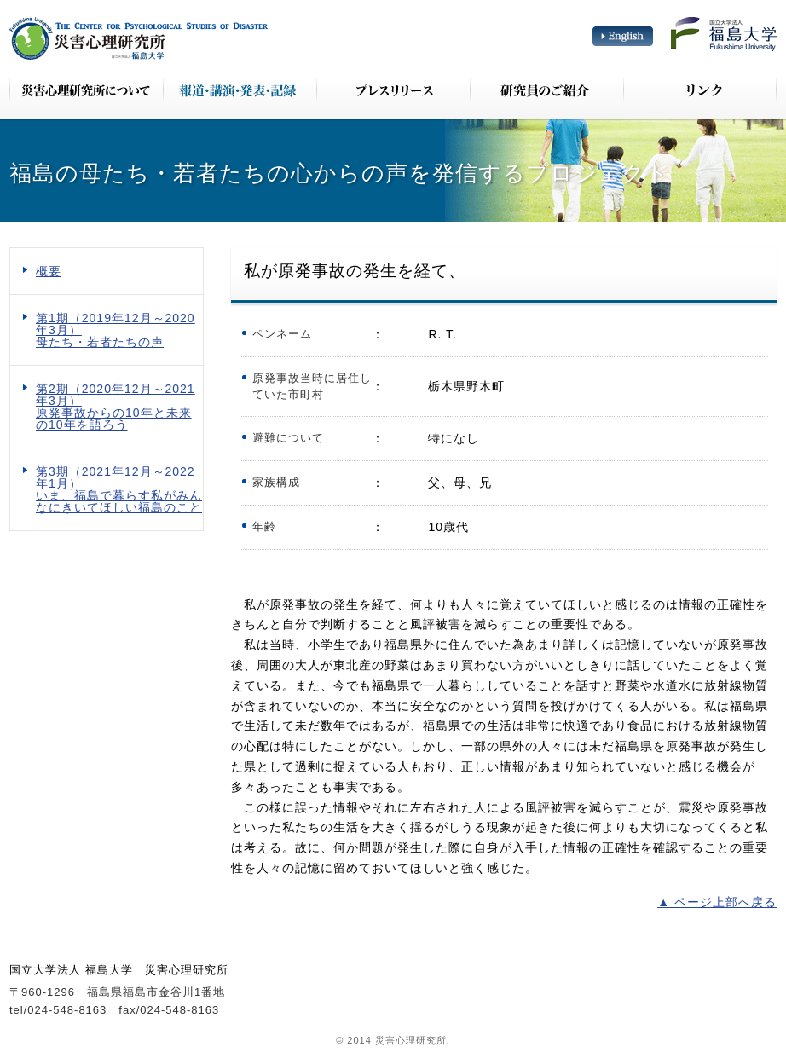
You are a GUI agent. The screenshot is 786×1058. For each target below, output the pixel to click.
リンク (700, 89)
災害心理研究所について (86, 89)
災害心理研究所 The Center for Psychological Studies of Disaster (138, 38)
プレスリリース (393, 89)
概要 (48, 271)
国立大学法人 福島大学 (724, 34)
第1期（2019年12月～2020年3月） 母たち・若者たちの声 (115, 330)
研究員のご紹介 (546, 89)
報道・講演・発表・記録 (239, 89)
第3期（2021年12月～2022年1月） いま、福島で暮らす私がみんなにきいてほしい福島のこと (119, 489)
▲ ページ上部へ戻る (717, 902)
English (623, 36)
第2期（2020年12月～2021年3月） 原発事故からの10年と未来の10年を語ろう (115, 406)
